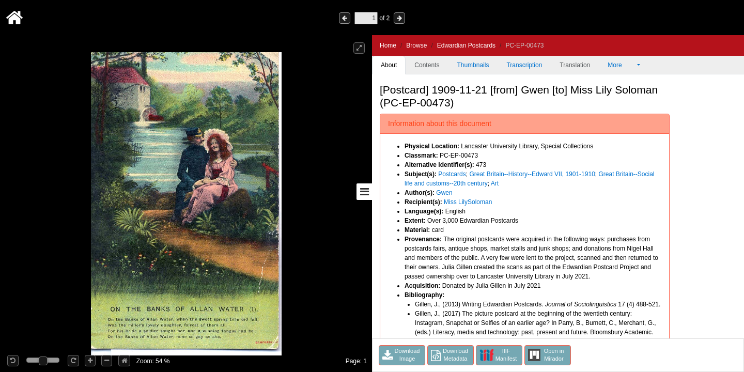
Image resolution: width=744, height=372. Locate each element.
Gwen (444, 192)
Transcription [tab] (524, 65)
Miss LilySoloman (468, 202)
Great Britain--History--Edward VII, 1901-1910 (532, 174)
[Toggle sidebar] (364, 191)
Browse (416, 45)
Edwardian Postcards (466, 45)
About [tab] (389, 65)
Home (388, 45)
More (622, 65)
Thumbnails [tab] (473, 65)
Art (495, 183)
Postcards (452, 174)
